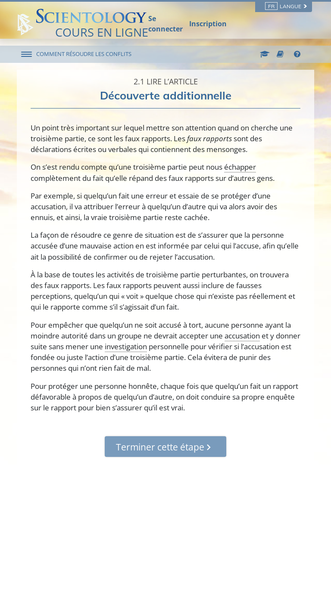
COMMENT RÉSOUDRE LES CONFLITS (83, 54)
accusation (242, 336)
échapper (240, 167)
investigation (126, 346)
